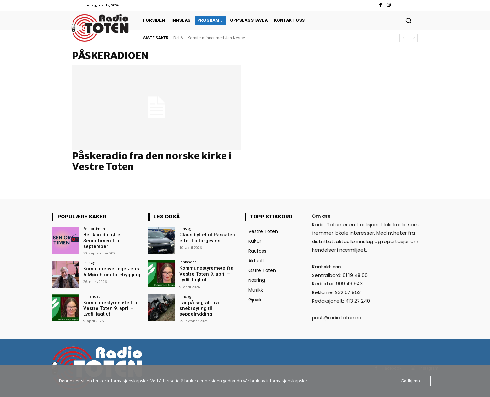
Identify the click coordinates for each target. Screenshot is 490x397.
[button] (408, 20)
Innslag (89, 262)
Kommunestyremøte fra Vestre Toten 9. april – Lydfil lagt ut (112, 307)
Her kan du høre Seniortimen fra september (112, 237)
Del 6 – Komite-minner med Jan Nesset (209, 37)
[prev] (403, 38)
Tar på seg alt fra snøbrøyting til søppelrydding (197, 307)
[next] (414, 38)
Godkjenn (410, 381)
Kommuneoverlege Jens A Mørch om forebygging (111, 271)
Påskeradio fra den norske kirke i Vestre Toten (152, 161)
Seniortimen (94, 228)
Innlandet (91, 295)
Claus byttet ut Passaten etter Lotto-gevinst (204, 237)
